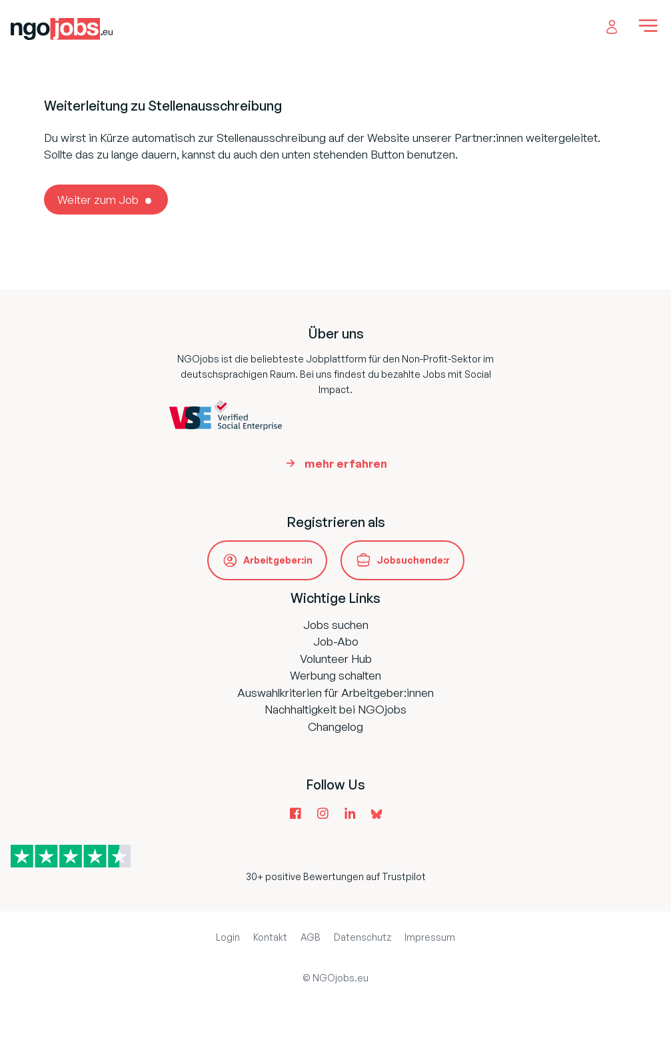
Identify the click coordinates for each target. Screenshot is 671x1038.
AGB (311, 937)
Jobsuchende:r (413, 560)
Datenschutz (362, 937)
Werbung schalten (335, 675)
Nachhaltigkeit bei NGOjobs (335, 709)
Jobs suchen (335, 625)
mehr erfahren (346, 463)
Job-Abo (335, 641)
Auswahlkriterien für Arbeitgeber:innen (335, 693)
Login (228, 937)
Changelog (335, 727)
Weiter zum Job (98, 200)
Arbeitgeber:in (278, 560)
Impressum (429, 937)
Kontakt (270, 937)
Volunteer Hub (336, 659)
